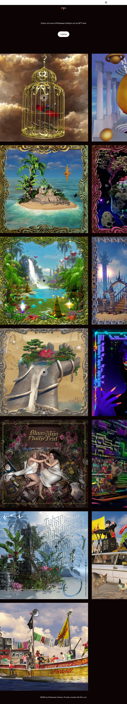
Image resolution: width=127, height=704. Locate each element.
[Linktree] (63, 34)
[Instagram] (106, 2)
